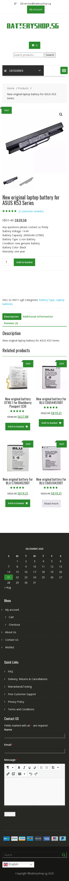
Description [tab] (11, 316)
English (10, 864)
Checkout (14, 624)
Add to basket (24, 262)
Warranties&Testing (20, 686)
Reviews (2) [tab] (11, 323)
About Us (10, 632)
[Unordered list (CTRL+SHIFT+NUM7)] (41, 767)
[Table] (22, 774)
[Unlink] (13, 774)
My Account (35, 9)
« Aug (7, 587)
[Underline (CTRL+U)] (29, 767)
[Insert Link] (8, 774)
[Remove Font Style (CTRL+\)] (35, 767)
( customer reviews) (31, 211)
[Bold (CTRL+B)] (19, 767)
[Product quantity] (7, 262)
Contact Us (11, 639)
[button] (64, 70)
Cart (11, 617)
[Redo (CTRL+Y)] (36, 774)
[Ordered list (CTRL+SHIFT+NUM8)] (46, 767)
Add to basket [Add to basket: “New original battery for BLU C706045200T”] (16, 503)
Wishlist (9, 647)
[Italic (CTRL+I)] (24, 767)
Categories (13, 70)
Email (9, 744)
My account (12, 609)
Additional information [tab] (38, 316)
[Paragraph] (55, 767)
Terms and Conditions (21, 709)
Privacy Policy (16, 701)
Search (50, 55)
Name (8, 729)
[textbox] (34, 791)
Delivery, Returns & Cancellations (27, 679)
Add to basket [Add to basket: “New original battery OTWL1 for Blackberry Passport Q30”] (16, 426)
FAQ (10, 671)
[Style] (10, 767)
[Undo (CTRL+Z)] (30, 774)
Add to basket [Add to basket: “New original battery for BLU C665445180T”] (49, 422)
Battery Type (46, 300)
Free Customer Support (22, 694)
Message (11, 760)
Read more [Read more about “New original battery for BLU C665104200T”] (51, 503)
